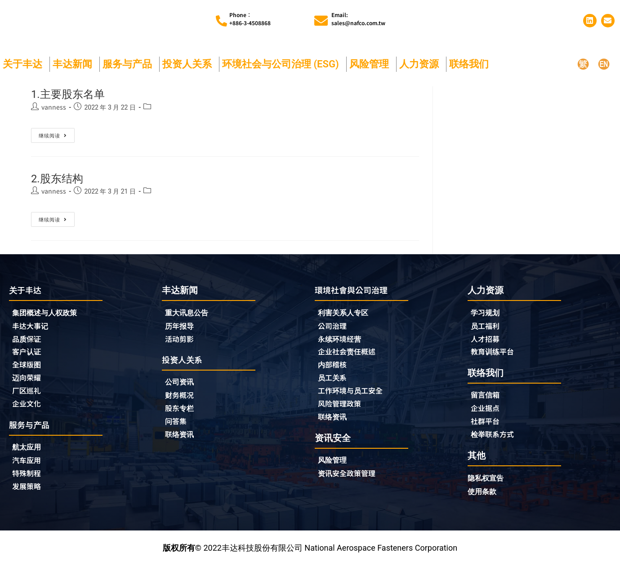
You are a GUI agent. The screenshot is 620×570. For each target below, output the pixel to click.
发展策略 (28, 493)
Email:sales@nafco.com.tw (358, 19)
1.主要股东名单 (74, 94)
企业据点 (487, 412)
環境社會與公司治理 (355, 290)
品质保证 (28, 341)
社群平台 (487, 425)
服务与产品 (129, 64)
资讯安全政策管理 (350, 480)
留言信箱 (487, 398)
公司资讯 (183, 385)
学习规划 (487, 313)
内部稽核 (334, 368)
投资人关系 (189, 64)
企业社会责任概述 (350, 355)
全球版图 (28, 368)
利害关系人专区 (346, 314)
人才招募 (487, 341)
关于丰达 (25, 64)
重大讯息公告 (189, 313)
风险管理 (371, 64)
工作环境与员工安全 (354, 395)
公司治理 (336, 328)
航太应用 (30, 453)
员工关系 (334, 382)
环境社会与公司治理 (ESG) (282, 64)
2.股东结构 (61, 178)
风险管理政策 (342, 409)
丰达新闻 (75, 64)
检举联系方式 (495, 439)
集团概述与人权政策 (48, 314)
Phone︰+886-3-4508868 (250, 19)
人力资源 (421, 64)
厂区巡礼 (28, 395)
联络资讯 (181, 439)
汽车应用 (30, 467)
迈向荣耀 (28, 382)
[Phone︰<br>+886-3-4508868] (221, 21)
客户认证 (28, 355)
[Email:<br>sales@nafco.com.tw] (321, 21)
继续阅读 (53, 133)
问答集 (177, 426)
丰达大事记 (32, 328)
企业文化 (28, 409)
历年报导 (181, 327)
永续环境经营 (342, 341)
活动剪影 (181, 341)
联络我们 (471, 64)
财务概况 (183, 399)
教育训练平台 (495, 354)
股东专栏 (183, 412)
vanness (53, 107)
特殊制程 (28, 480)
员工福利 (487, 327)
